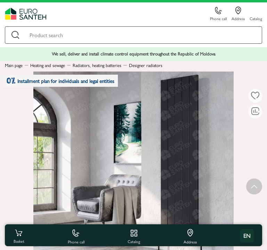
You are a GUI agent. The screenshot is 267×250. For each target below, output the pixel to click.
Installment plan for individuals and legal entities (60, 80)
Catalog (256, 18)
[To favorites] (255, 96)
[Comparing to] (255, 111)
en (246, 236)
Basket (18, 236)
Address (238, 14)
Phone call (218, 14)
